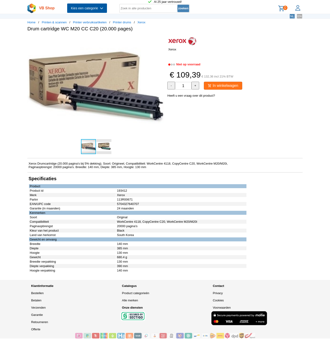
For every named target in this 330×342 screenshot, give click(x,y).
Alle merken (130, 300)
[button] (161, 40)
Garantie (37, 315)
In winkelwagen (223, 86)
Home (31, 22)
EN (299, 16)
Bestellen (37, 293)
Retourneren (39, 322)
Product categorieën (135, 293)
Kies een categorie (87, 8)
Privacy (218, 293)
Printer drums (122, 22)
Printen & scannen (54, 22)
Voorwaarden (222, 307)
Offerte (35, 329)
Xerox (141, 22)
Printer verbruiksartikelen (90, 22)
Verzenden (38, 307)
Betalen (36, 300)
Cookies (218, 300)
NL (292, 16)
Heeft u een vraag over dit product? (191, 95)
